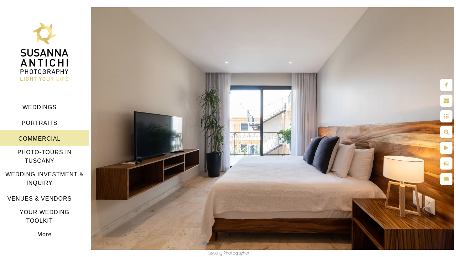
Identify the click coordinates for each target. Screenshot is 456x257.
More (44, 234)
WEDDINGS (39, 107)
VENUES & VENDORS (39, 199)
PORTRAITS (39, 123)
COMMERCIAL (40, 139)
